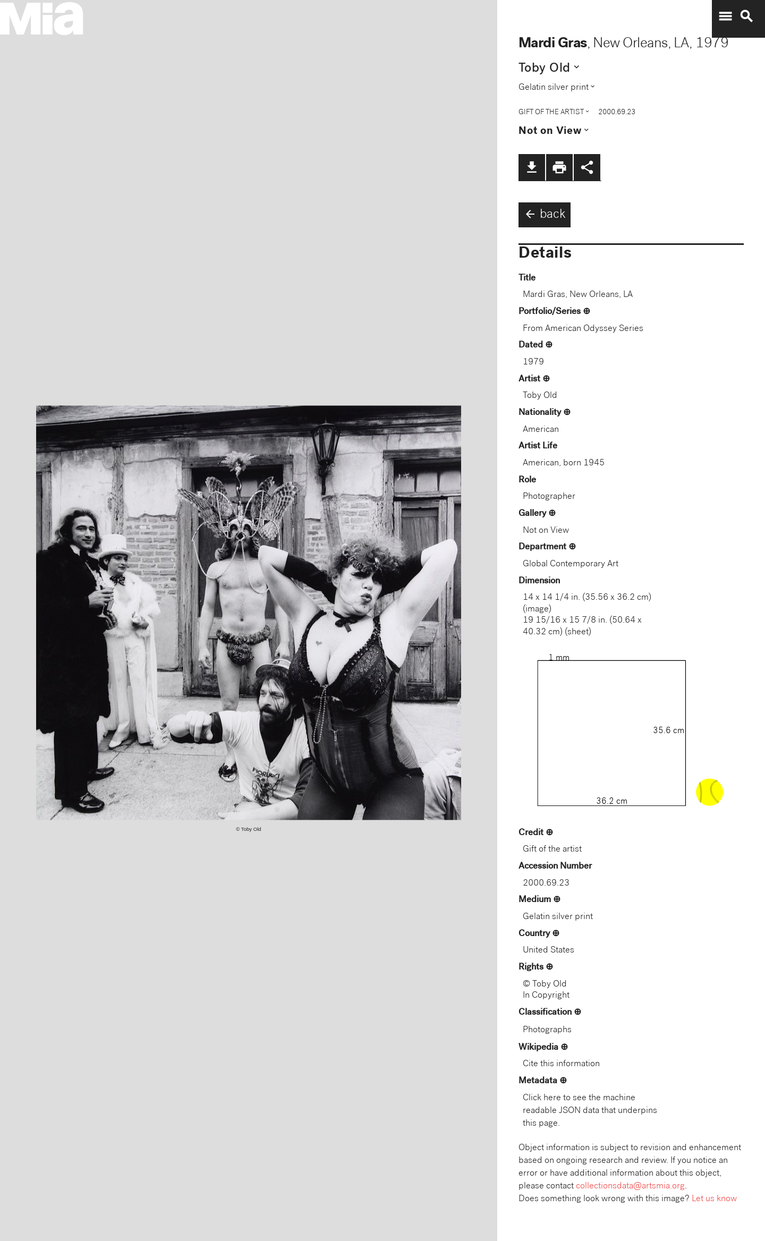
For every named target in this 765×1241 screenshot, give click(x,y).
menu (725, 16)
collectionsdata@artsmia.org (630, 1186)
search (746, 16)
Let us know (714, 1199)
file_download (532, 167)
